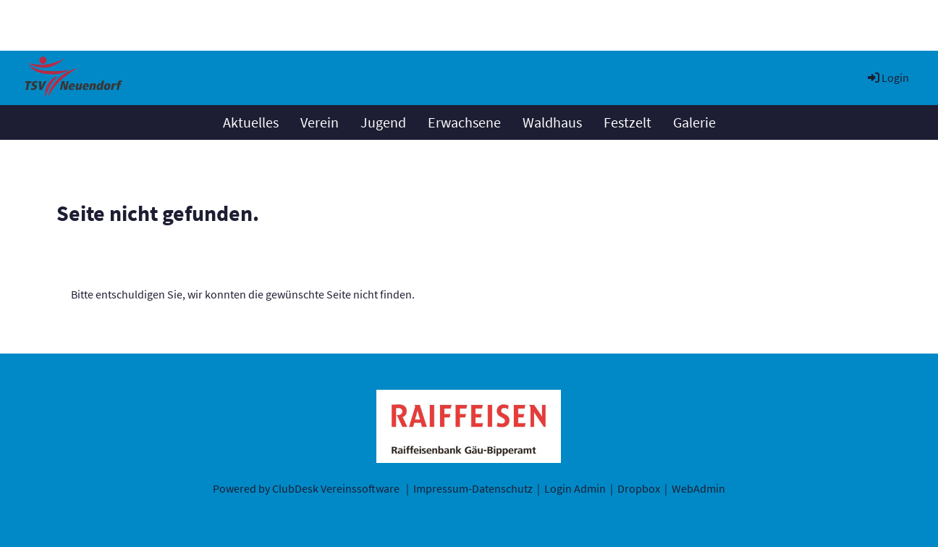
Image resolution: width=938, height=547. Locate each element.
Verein (319, 122)
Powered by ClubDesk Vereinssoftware (306, 488)
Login (887, 77)
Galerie (694, 122)
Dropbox (638, 488)
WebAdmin (698, 488)
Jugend (383, 122)
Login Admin (575, 488)
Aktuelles (251, 122)
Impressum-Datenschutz (473, 488)
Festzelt (627, 122)
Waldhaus (552, 122)
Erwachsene (464, 122)
